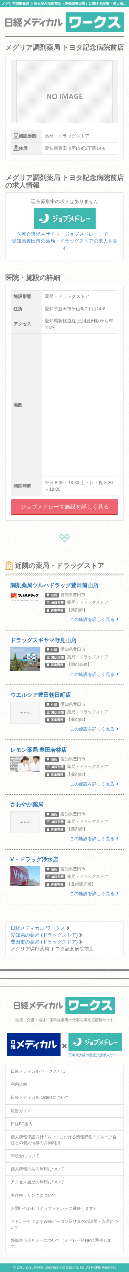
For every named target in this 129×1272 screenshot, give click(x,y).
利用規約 (19, 1084)
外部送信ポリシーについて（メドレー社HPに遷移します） (61, 1243)
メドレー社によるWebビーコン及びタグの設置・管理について (64, 1224)
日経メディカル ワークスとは (38, 1071)
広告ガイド (21, 1110)
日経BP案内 (22, 1124)
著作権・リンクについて (33, 1195)
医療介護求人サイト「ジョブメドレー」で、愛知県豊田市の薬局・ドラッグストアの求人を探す (65, 233)
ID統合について (25, 1155)
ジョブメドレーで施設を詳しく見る (65, 507)
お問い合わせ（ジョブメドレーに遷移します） (54, 1208)
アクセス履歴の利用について (37, 1182)
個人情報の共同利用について (37, 1169)
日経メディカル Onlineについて (40, 1097)
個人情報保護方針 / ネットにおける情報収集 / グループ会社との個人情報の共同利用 (64, 1140)
